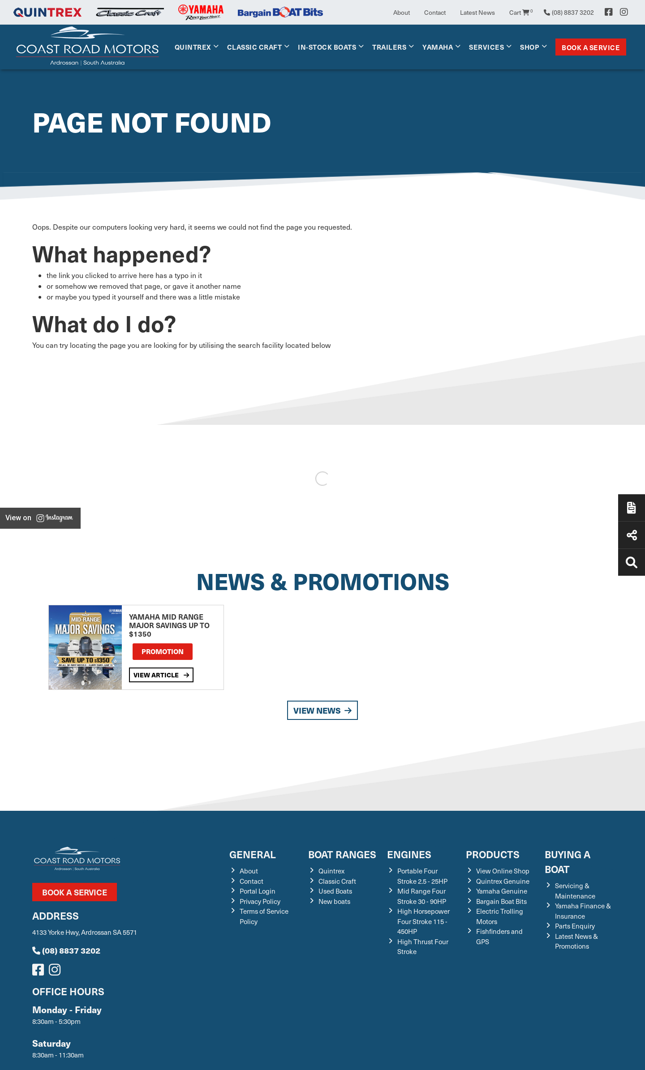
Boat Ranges (342, 854)
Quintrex (193, 46)
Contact (435, 12)
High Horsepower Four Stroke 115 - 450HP (423, 921)
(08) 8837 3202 (66, 950)
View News (322, 710)
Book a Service (591, 47)
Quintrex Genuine (502, 881)
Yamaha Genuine (501, 890)
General (252, 854)
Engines (409, 854)
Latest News (477, 12)
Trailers (389, 46)
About (401, 12)
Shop (529, 46)
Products (493, 854)
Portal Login (257, 890)
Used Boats (335, 890)
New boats (334, 901)
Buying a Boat (567, 861)
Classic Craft (254, 46)
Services (486, 46)
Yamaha (437, 46)
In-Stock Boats (327, 46)
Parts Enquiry (575, 925)
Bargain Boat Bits (501, 901)
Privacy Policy (260, 901)
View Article (161, 674)
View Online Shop (502, 870)
